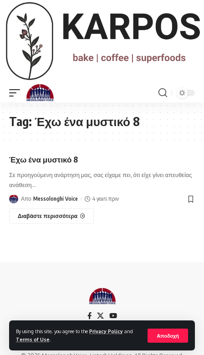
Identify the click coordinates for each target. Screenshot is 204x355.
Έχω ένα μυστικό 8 (43, 159)
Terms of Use (33, 339)
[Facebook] (89, 316)
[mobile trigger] (17, 92)
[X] (100, 316)
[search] (162, 93)
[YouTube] (113, 316)
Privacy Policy (106, 331)
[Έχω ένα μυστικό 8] (51, 216)
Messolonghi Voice (55, 198)
